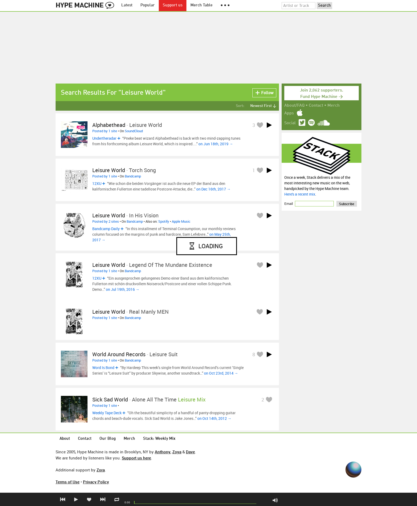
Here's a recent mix (299, 194)
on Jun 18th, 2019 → (215, 143)
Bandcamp (133, 176)
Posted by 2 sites (105, 221)
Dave (190, 451)
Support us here (136, 458)
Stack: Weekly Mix (159, 439)
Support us (172, 5)
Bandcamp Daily (106, 228)
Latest (126, 5)
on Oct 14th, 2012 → (214, 418)
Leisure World (108, 170)
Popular (147, 5)
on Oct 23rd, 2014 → (221, 373)
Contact (316, 105)
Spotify (163, 221)
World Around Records (118, 354)
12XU (96, 183)
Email (289, 203)
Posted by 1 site (104, 130)
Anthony (162, 451)
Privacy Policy (96, 481)
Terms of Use (68, 481)
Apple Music (181, 221)
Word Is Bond (103, 367)
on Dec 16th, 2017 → (213, 189)
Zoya (176, 451)
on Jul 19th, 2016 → (122, 289)
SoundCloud (134, 130)
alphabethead (108, 124)
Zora (101, 469)
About (65, 439)
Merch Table (201, 5)
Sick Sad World (110, 399)
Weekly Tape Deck (107, 412)
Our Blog (107, 439)
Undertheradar (104, 138)
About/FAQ (294, 105)
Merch (333, 105)
